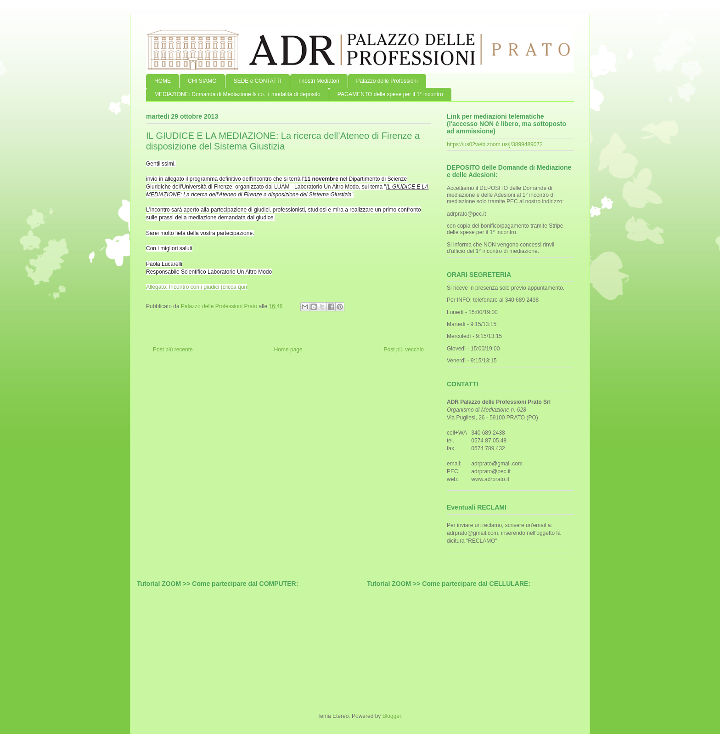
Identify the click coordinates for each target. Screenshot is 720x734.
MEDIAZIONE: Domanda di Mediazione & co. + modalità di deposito (237, 94)
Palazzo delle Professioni (387, 81)
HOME (162, 81)
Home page (288, 349)
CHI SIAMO (202, 81)
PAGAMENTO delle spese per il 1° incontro (390, 94)
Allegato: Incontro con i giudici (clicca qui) (196, 287)
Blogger (391, 716)
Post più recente (173, 349)
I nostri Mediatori (318, 81)
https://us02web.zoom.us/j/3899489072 (495, 144)
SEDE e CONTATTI (257, 81)
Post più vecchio (404, 349)
